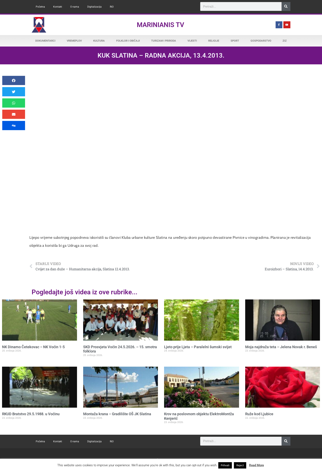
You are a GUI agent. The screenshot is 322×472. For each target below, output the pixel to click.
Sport (235, 40)
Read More (256, 465)
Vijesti (192, 40)
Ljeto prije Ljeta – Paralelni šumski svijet (198, 347)
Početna (40, 6)
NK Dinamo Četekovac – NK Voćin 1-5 (33, 347)
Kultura (99, 40)
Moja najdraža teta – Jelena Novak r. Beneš (281, 347)
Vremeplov (74, 40)
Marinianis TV (160, 25)
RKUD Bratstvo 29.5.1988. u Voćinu (31, 414)
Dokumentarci (45, 40)
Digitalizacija (94, 6)
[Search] (286, 6)
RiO (112, 6)
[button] (13, 80)
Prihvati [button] (225, 465)
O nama (74, 6)
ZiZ (285, 40)
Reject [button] (240, 465)
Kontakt (57, 6)
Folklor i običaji (128, 40)
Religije (213, 40)
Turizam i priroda (163, 40)
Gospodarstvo (261, 40)
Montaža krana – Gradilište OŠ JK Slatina (117, 414)
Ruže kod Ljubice (259, 414)
